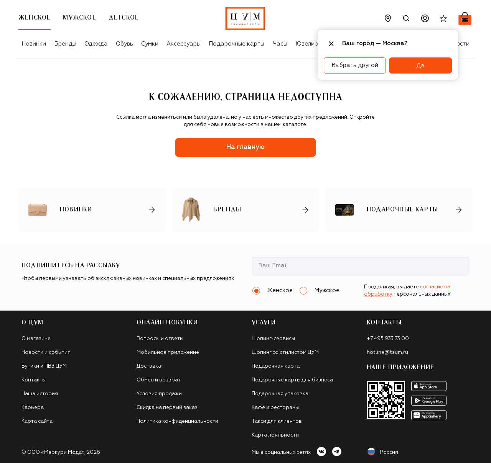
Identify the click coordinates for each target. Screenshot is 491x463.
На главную (245, 147)
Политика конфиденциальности (177, 421)
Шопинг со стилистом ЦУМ (285, 352)
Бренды (65, 44)
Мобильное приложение (168, 352)
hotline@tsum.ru (387, 352)
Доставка (149, 366)
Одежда (96, 44)
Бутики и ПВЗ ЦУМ (44, 366)
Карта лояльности (275, 435)
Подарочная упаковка (280, 393)
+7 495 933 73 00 (388, 338)
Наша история (39, 393)
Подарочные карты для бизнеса (292, 380)
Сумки (149, 44)
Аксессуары (183, 44)
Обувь (124, 44)
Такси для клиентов (277, 421)
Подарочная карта (276, 366)
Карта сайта (37, 421)
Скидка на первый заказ (167, 407)
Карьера (32, 407)
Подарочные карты (236, 44)
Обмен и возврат (159, 380)
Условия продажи (159, 393)
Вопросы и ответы (160, 338)
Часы (280, 44)
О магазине (36, 338)
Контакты (33, 380)
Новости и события (46, 352)
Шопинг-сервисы (273, 338)
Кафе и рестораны (275, 407)
